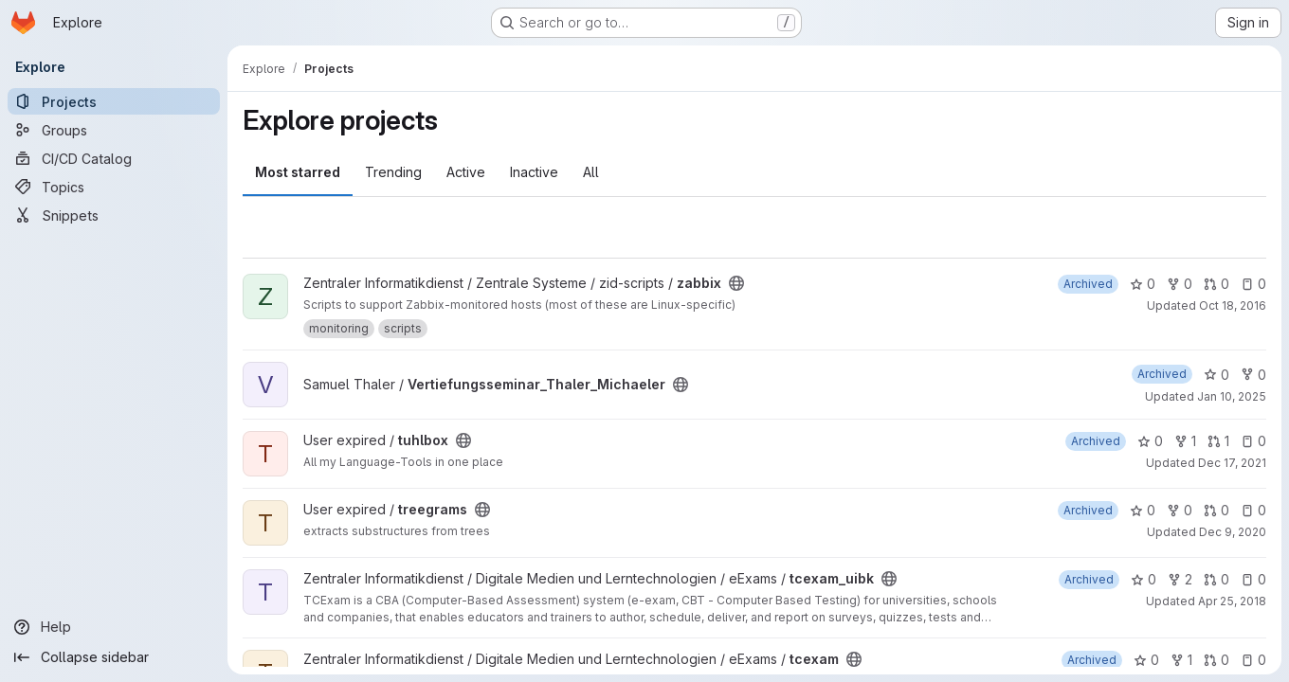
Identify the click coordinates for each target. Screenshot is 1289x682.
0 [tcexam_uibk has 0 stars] (1143, 579)
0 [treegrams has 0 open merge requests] (1216, 510)
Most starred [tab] (297, 172)
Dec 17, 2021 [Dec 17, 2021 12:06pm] (1232, 463)
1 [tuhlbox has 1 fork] (1185, 441)
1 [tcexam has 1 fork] (1181, 660)
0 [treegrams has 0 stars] (1142, 510)
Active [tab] (465, 172)
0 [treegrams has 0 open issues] (1253, 510)
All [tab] (591, 172)
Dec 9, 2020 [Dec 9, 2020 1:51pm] (1232, 532)
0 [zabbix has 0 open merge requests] (1216, 284)
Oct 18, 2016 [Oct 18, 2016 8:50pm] (1232, 305)
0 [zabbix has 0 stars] (1142, 284)
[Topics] (114, 186)
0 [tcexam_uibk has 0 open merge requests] (1216, 579)
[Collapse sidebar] (114, 657)
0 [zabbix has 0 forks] (1179, 284)
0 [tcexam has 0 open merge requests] (1216, 660)
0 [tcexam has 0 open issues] (1253, 660)
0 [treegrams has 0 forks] (1179, 510)
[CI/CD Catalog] (114, 158)
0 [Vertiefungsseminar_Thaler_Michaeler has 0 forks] (1253, 375)
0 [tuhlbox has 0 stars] (1150, 441)
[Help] (114, 627)
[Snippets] (114, 215)
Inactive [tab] (534, 172)
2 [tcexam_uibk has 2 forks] (1180, 579)
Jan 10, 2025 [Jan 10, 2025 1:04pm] (1231, 396)
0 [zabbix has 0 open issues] (1253, 284)
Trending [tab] (393, 172)
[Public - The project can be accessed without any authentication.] (736, 283)
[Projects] (114, 101)
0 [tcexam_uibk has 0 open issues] (1253, 579)
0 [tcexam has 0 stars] (1146, 660)
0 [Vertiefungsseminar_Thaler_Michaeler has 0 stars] (1216, 375)
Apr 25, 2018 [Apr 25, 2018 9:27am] (1232, 601)
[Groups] (114, 130)
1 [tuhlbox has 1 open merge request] (1218, 441)
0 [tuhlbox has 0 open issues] (1253, 441)
